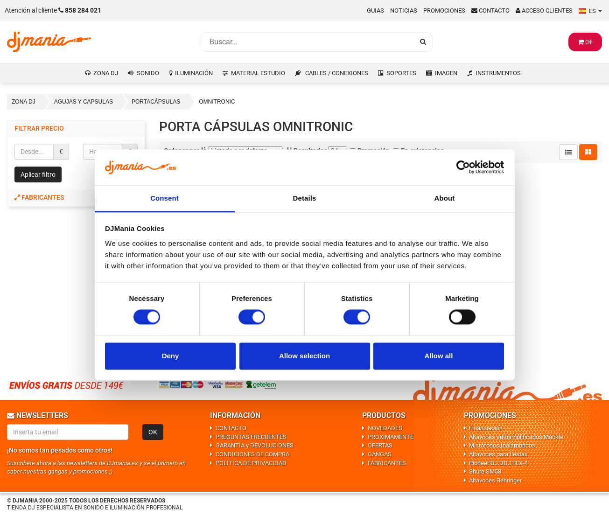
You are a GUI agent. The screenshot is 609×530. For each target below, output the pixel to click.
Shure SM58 (485, 471)
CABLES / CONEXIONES (336, 73)
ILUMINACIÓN (194, 73)
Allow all (439, 356)
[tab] (76, 197)
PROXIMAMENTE (390, 436)
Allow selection (304, 356)
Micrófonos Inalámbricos (502, 445)
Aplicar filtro (38, 174)
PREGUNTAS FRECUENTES (251, 436)
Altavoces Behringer (495, 480)
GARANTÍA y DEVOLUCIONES (255, 445)
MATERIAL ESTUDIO (258, 73)
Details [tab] (304, 198)
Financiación (486, 428)
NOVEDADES (385, 428)
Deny (170, 356)
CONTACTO (231, 428)
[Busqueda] (307, 42)
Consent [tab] (164, 198)
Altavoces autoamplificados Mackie (516, 436)
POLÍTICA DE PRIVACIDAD (251, 463)
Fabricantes (39, 197)
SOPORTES (401, 73)
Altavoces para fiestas (498, 454)
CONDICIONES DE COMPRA (252, 454)
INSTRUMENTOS (498, 73)
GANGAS (380, 454)
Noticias (403, 10)
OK (152, 432)
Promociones (444, 10)
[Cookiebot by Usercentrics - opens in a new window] (463, 167)
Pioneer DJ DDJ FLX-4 (498, 463)
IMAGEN (446, 73)
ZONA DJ (105, 73)
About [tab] (444, 198)
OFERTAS (380, 445)
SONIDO (148, 73)
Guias (375, 10)
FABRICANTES (387, 463)
